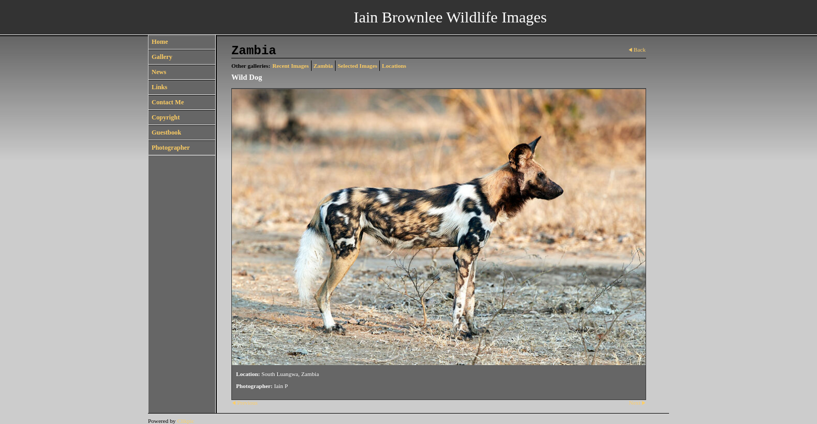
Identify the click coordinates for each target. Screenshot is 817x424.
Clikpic (185, 421)
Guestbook (166, 132)
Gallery (162, 56)
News (159, 72)
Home (160, 41)
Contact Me (168, 102)
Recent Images (291, 66)
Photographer (171, 147)
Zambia (323, 66)
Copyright (166, 117)
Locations (394, 66)
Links (159, 87)
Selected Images (357, 66)
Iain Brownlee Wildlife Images (450, 17)
